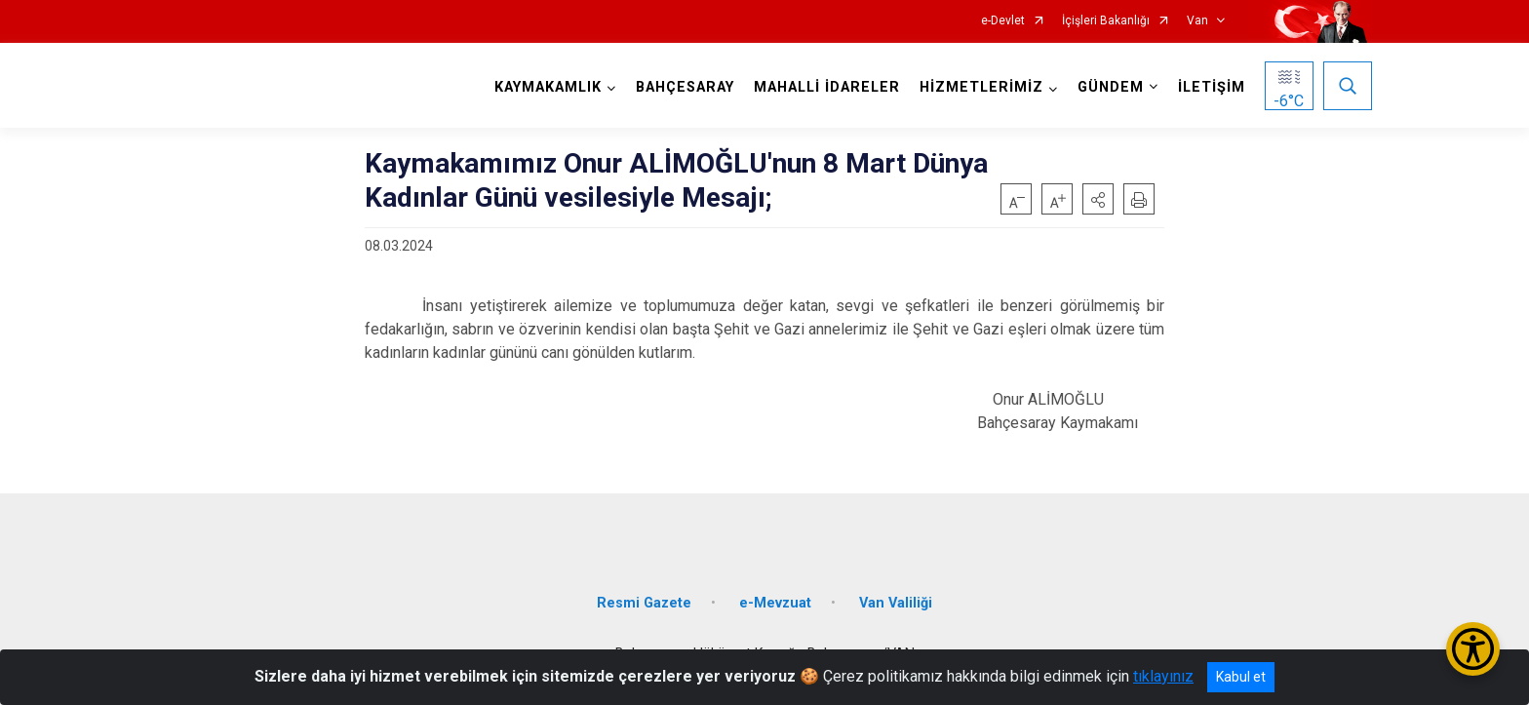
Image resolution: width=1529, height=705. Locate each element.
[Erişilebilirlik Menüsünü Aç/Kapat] (1473, 649)
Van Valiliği (895, 603)
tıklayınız (1163, 676)
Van (1197, 21)
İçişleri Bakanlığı (1106, 21)
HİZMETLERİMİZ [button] (981, 87)
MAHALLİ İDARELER (827, 87)
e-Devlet (1003, 21)
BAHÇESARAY (685, 87)
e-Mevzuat (775, 603)
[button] (1098, 199)
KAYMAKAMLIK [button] (548, 87)
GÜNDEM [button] (1111, 87)
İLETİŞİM (1211, 87)
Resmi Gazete (644, 603)
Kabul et (1241, 677)
